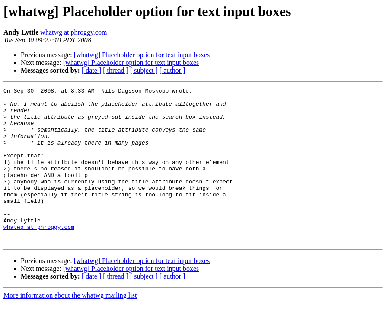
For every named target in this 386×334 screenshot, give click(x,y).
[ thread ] (115, 70)
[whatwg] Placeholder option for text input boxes (142, 54)
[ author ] (172, 70)
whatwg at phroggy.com (73, 32)
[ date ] (91, 70)
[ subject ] (144, 70)
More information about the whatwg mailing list (70, 326)
